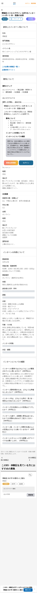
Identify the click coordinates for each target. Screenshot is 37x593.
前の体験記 (5, 458)
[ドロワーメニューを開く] (2, 3)
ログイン (26, 163)
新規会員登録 (11, 163)
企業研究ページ (8, 70)
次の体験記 (32, 459)
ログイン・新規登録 (30, 3)
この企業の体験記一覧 (11, 67)
